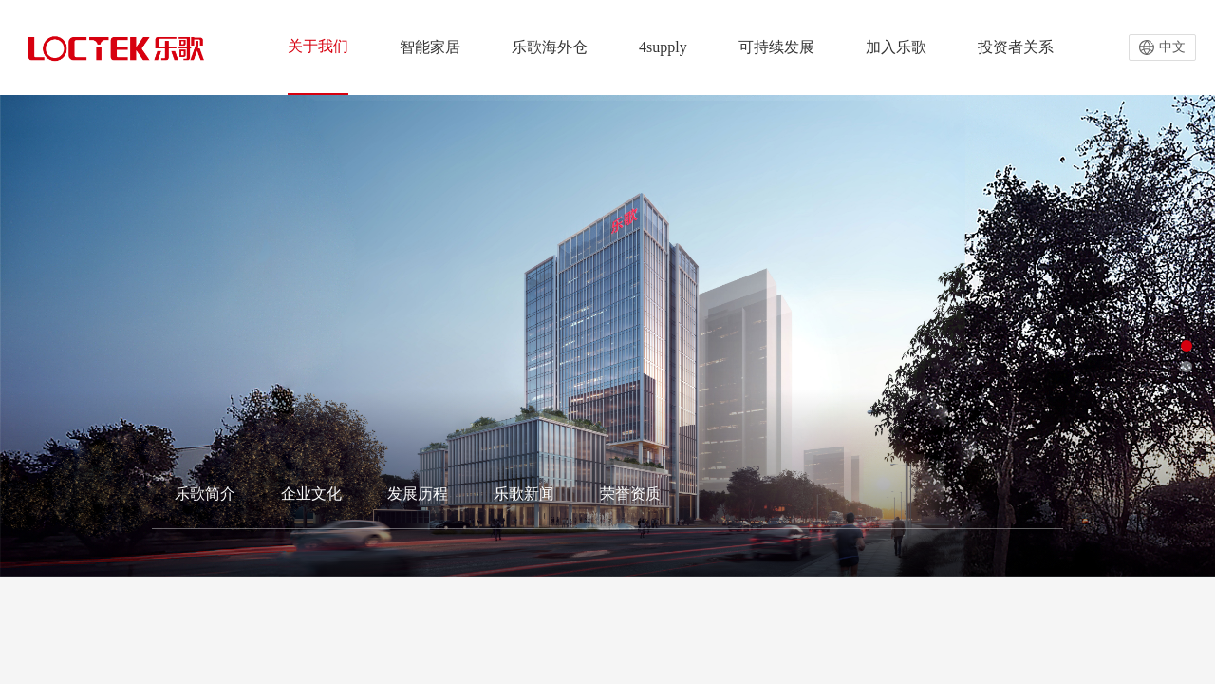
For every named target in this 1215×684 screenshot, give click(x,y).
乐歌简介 (205, 493)
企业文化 (311, 493)
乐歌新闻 (524, 493)
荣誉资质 (630, 493)
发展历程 (417, 493)
